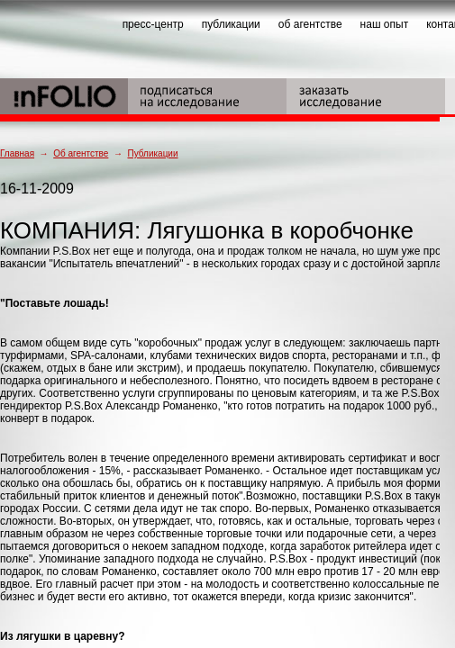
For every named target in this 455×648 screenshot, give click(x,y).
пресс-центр (153, 24)
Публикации (152, 153)
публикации (231, 24)
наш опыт (384, 24)
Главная (17, 153)
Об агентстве (80, 153)
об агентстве (310, 24)
